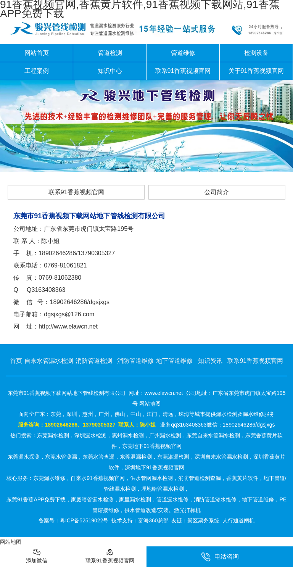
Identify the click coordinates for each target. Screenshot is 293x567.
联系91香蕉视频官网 (183, 71)
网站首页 (36, 53)
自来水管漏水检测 (48, 361)
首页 (16, 361)
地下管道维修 (174, 361)
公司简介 (216, 192)
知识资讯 (210, 361)
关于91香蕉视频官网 (256, 71)
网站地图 (10, 542)
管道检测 (110, 53)
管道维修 (183, 53)
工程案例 (36, 71)
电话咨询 (220, 557)
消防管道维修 (135, 361)
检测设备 (256, 53)
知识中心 (110, 71)
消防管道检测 (94, 361)
